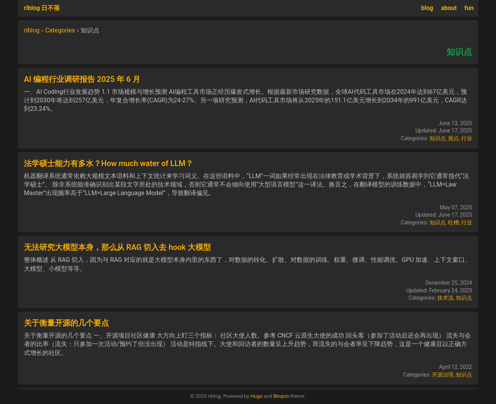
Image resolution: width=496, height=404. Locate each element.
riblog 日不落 (42, 8)
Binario (281, 396)
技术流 (445, 298)
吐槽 (453, 222)
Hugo (256, 396)
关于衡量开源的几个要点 (66, 323)
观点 (453, 138)
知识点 (438, 138)
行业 (466, 138)
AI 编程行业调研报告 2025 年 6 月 (82, 79)
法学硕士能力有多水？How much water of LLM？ (108, 163)
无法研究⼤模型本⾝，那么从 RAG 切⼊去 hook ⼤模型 (117, 247)
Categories (60, 30)
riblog (31, 30)
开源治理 (443, 375)
